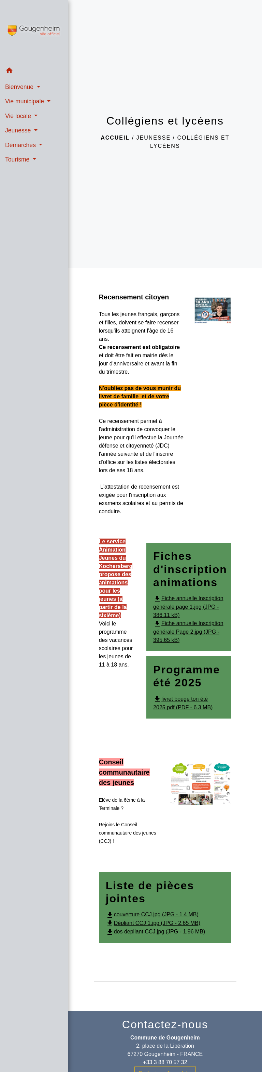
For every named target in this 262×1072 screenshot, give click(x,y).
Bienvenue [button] (20, 86)
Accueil (115, 138)
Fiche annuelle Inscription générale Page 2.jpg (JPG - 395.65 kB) (188, 631)
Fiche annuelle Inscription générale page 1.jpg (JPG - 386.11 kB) (188, 606)
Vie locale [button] (19, 116)
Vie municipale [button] (25, 101)
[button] (34, 72)
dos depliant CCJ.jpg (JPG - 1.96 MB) (155, 931)
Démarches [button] (21, 145)
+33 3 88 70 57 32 (165, 1062)
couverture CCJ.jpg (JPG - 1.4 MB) (152, 914)
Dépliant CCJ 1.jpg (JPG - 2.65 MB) (153, 923)
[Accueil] (34, 32)
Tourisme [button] (18, 159)
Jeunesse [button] (18, 130)
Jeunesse (153, 138)
